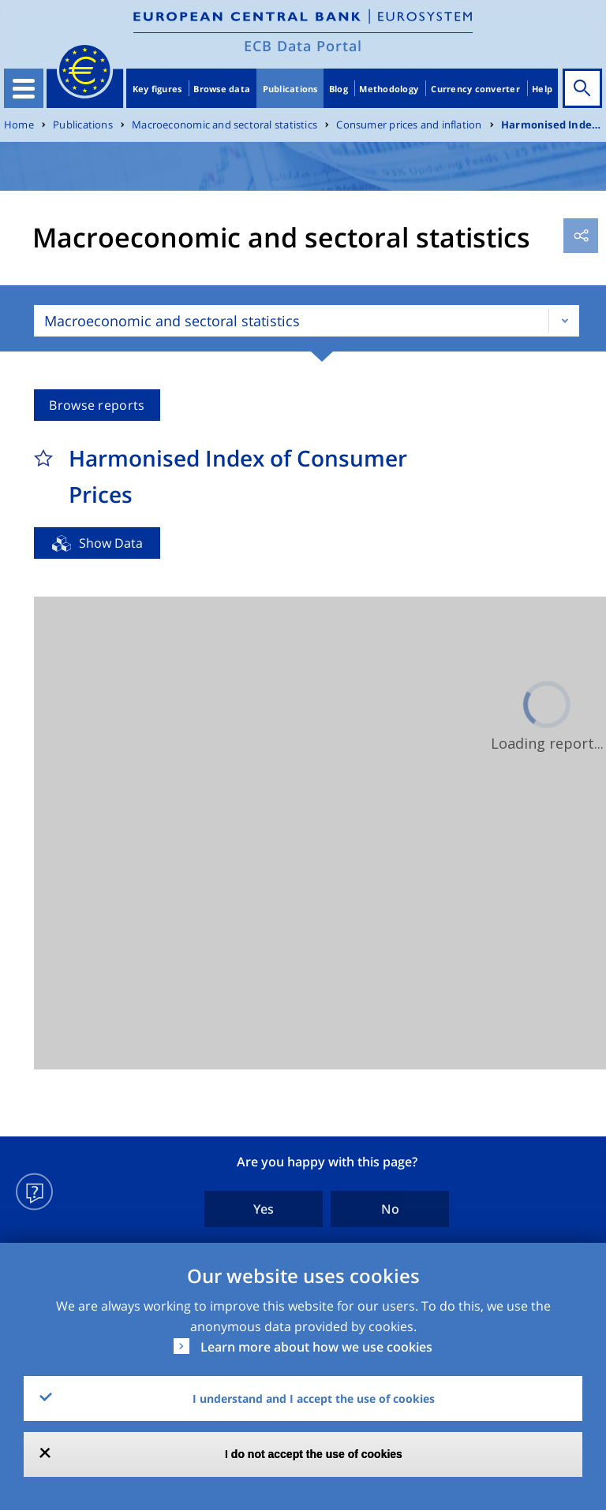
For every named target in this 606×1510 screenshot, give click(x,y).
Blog (338, 89)
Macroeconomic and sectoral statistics (224, 125)
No (390, 1209)
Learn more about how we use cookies (316, 1347)
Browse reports (96, 405)
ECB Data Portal (303, 45)
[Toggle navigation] (23, 88)
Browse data (221, 89)
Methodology (388, 89)
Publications (290, 89)
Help (542, 89)
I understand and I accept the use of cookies (314, 1398)
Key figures (157, 89)
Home (19, 125)
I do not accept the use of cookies (313, 1454)
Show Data (111, 543)
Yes (263, 1209)
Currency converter (475, 89)
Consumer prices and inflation (408, 125)
